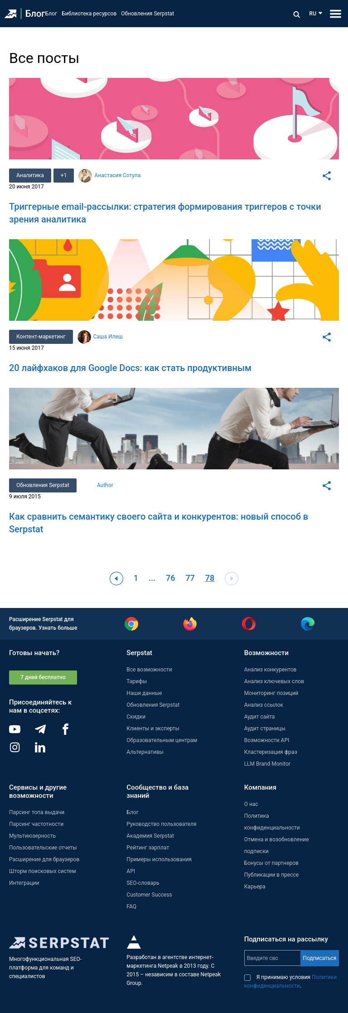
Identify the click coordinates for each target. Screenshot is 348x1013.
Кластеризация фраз (270, 752)
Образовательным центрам (161, 740)
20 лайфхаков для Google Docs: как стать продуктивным (130, 367)
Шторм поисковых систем (42, 871)
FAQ (131, 906)
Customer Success (149, 895)
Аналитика (30, 175)
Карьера (255, 886)
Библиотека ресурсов (89, 13)
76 (170, 578)
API (130, 871)
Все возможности (149, 669)
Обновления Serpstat (147, 13)
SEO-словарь (142, 883)
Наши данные (144, 693)
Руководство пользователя (161, 824)
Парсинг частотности (36, 824)
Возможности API (267, 740)
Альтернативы (145, 752)
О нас (251, 804)
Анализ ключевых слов (274, 681)
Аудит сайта (259, 717)
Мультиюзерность (32, 836)
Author (105, 485)
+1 (64, 175)
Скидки (135, 717)
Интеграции (24, 883)
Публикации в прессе (271, 875)
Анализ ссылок (263, 705)
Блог (35, 13)
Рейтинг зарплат (147, 847)
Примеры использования (159, 859)
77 (189, 578)
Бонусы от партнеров (271, 863)
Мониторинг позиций (271, 693)
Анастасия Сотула (117, 175)
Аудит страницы (264, 728)
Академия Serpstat (150, 836)
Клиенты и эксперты (152, 728)
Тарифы (136, 681)
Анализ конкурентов (270, 669)
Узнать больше (58, 628)
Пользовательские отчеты (43, 847)
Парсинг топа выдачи (36, 812)
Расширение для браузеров (44, 859)
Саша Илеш (108, 336)
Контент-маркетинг (41, 336)
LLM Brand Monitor (267, 764)
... (152, 578)
